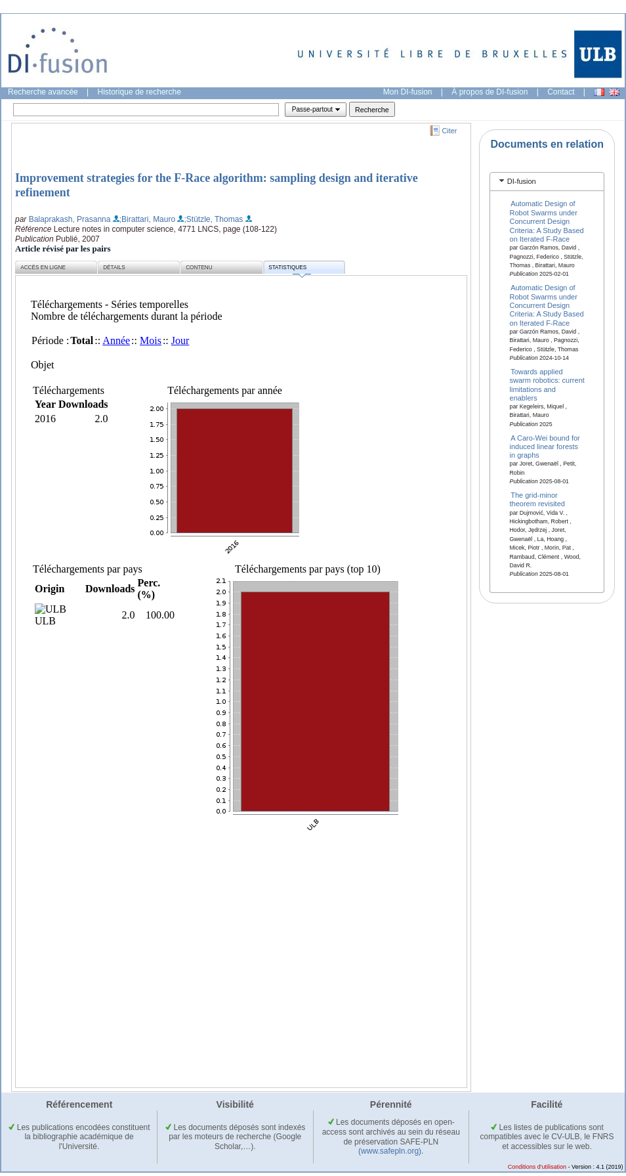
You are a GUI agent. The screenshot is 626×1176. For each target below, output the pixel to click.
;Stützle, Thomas (213, 219)
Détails (114, 268)
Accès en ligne (43, 268)
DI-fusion (521, 181)
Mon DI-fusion (407, 92)
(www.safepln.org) (389, 1151)
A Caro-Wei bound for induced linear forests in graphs (545, 446)
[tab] (547, 181)
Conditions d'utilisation (537, 1167)
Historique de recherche (139, 92)
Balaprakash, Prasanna (70, 219)
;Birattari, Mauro (147, 219)
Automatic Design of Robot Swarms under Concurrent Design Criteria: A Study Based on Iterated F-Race (547, 221)
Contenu (199, 268)
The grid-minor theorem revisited (537, 499)
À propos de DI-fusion (489, 92)
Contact (560, 92)
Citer (449, 131)
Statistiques (289, 269)
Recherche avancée (43, 92)
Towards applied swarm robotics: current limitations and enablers (547, 384)
